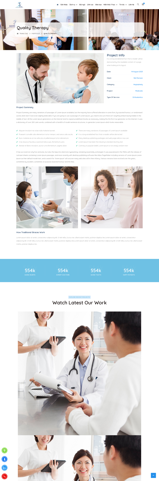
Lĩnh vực (90, 5)
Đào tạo (98, 5)
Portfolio (36, 33)
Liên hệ (131, 5)
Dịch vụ (72, 5)
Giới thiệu (64, 5)
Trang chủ (22, 33)
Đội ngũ (82, 5)
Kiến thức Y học (109, 5)
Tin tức (122, 5)
